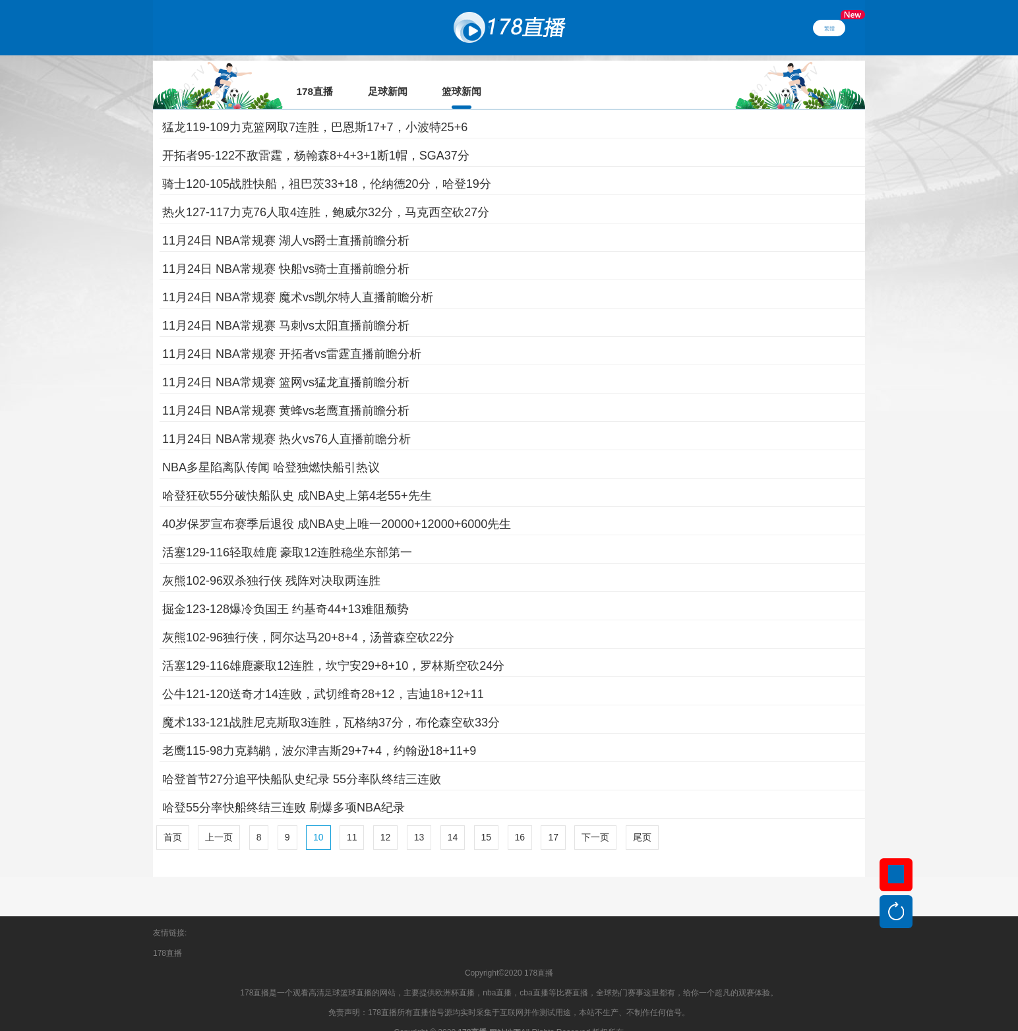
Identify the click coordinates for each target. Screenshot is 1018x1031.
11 (352, 818)
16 (520, 818)
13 (419, 818)
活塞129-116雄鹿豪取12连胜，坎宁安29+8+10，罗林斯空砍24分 (333, 647)
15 (486, 818)
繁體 (829, 27)
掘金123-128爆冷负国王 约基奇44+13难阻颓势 (285, 590)
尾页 (642, 818)
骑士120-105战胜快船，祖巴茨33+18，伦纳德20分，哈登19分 (326, 165)
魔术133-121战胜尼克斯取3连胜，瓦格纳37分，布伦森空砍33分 (331, 704)
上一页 (219, 818)
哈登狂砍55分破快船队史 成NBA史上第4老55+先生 (297, 477)
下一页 (595, 818)
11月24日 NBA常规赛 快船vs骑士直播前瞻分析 (285, 250)
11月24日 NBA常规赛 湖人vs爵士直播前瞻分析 (285, 222)
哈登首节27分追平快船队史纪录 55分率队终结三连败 (301, 760)
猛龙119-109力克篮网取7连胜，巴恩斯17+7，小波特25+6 (314, 108)
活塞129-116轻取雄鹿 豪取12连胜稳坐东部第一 (287, 534)
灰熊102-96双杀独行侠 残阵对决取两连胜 (271, 562)
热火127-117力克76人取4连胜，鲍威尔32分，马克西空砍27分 (325, 193)
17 (553, 818)
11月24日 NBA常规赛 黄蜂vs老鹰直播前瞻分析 (285, 392)
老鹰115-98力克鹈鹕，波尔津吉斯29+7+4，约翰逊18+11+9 (319, 732)
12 (385, 818)
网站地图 (505, 1014)
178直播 (167, 934)
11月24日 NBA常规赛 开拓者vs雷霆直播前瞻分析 (291, 335)
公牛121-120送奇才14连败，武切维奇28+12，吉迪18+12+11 (323, 675)
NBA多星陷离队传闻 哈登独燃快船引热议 (271, 449)
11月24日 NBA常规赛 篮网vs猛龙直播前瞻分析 (285, 363)
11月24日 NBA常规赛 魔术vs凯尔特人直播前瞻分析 (297, 278)
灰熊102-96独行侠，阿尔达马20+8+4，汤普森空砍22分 (308, 619)
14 (453, 818)
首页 (173, 818)
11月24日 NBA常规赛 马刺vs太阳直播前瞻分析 (285, 307)
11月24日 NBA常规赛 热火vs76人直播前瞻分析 (286, 420)
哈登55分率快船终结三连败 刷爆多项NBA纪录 (283, 789)
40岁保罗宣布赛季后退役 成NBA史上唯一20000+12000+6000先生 (336, 505)
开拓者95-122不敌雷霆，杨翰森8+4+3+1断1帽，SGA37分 (315, 137)
